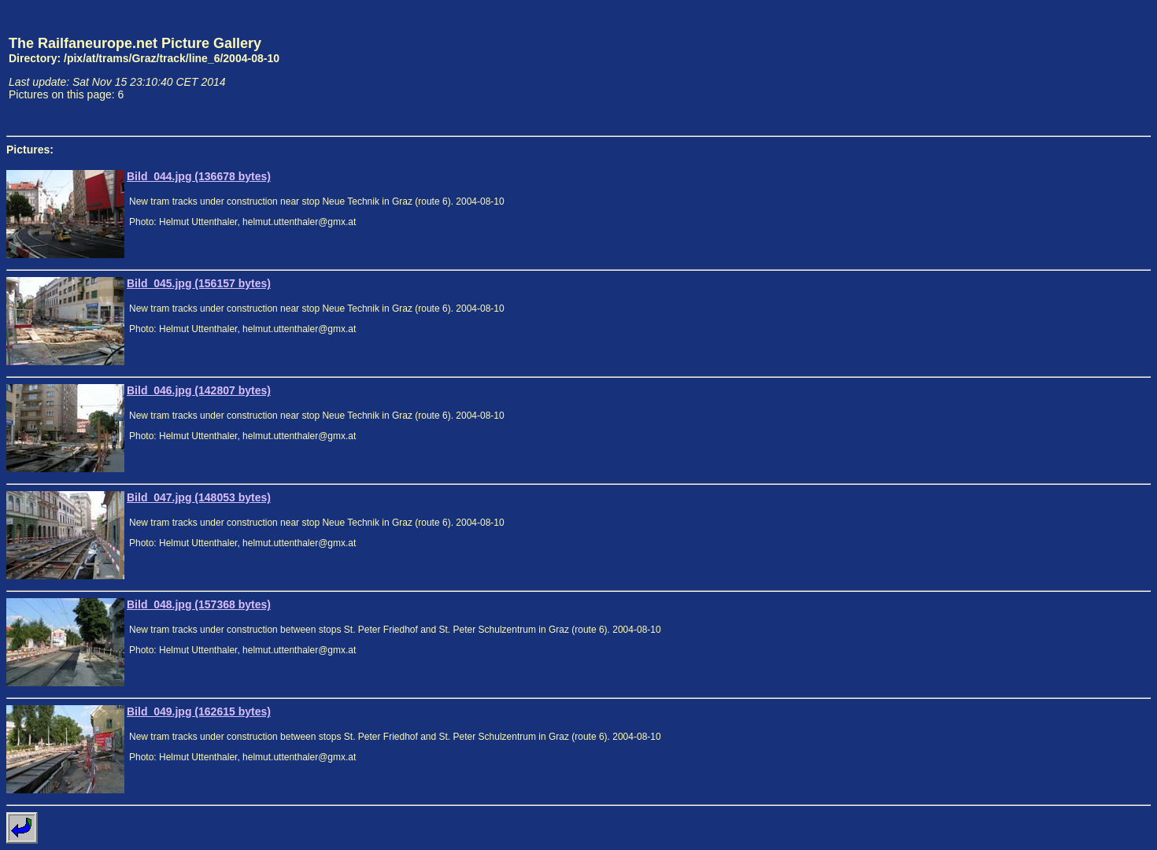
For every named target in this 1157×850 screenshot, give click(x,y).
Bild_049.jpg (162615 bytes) (199, 711)
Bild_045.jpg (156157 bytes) (199, 283)
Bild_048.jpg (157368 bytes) (199, 604)
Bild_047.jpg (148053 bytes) (199, 497)
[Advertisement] (1077, 68)
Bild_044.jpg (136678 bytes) (199, 176)
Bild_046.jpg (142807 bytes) (199, 390)
